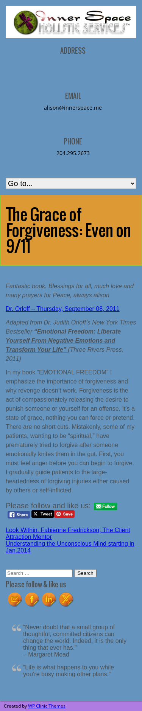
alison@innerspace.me (73, 107)
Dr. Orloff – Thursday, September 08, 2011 (63, 309)
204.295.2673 (73, 153)
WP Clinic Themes (47, 706)
